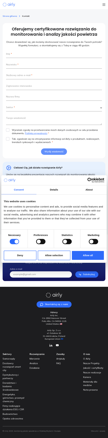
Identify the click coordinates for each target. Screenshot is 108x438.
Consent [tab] (19, 189)
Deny (20, 255)
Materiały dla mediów (90, 383)
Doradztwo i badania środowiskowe (11, 386)
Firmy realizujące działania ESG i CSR (13, 407)
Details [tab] (54, 189)
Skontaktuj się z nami (54, 304)
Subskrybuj (87, 279)
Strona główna (10, 16)
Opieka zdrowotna (13, 418)
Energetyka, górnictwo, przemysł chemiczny (13, 398)
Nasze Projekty (91, 363)
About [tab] (89, 189)
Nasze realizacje (92, 372)
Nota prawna (90, 389)
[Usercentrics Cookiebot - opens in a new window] (90, 180)
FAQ (58, 363)
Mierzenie (35, 358)
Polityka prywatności (36, 133)
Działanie (35, 367)
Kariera (87, 377)
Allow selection (54, 255)
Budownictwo (10, 413)
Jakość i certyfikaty (93, 367)
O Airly (86, 358)
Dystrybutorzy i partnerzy (11, 376)
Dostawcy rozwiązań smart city (12, 367)
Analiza (34, 363)
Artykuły (60, 358)
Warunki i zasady (98, 431)
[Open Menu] (103, 4)
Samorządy (9, 358)
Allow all (88, 255)
